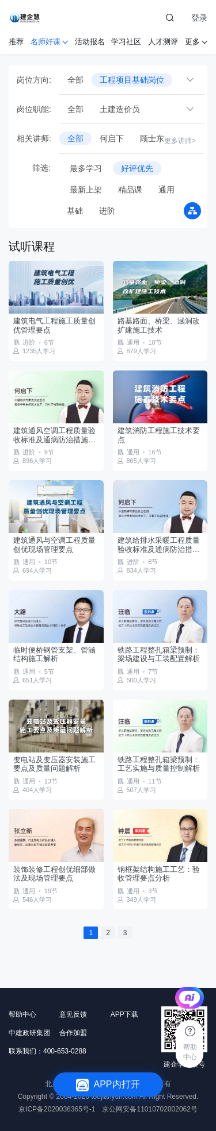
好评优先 (137, 168)
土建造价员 (120, 109)
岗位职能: (34, 109)
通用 (166, 189)
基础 (75, 210)
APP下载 (124, 1014)
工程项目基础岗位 (132, 79)
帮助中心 (22, 1014)
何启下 (112, 138)
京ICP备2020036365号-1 (56, 1109)
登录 (199, 17)
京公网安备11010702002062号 (149, 1109)
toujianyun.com (114, 1097)
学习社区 (126, 41)
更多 (196, 41)
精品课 (130, 189)
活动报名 (90, 41)
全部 (75, 79)
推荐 (16, 41)
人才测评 (163, 41)
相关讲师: (34, 138)
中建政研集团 (29, 1033)
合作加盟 (73, 1033)
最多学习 (86, 168)
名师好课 (49, 41)
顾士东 (152, 138)
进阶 (107, 210)
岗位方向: (34, 79)
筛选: (34, 167)
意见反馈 (73, 1014)
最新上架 (86, 189)
